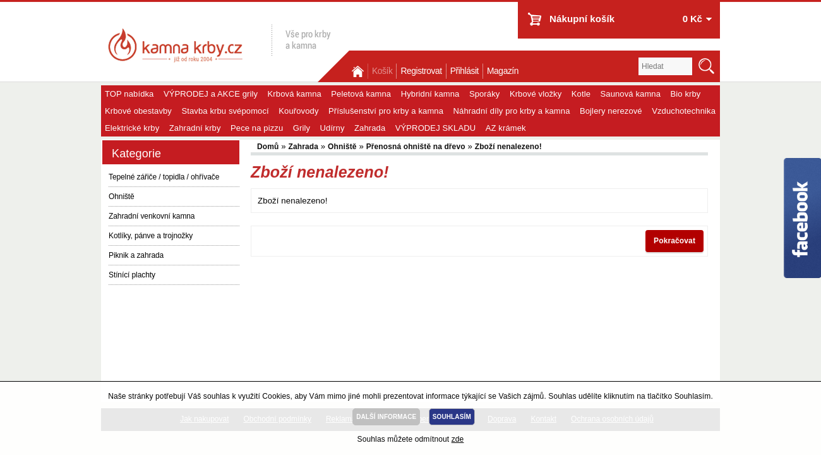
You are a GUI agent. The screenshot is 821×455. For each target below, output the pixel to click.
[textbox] (665, 66)
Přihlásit (464, 71)
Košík (382, 71)
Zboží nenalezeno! (508, 146)
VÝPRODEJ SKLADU (435, 128)
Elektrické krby (132, 128)
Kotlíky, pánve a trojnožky (151, 235)
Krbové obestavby (138, 111)
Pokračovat (674, 240)
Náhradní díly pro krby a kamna (511, 111)
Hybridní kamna (430, 94)
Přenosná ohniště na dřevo (415, 146)
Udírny (332, 128)
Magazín (502, 71)
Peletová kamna (361, 94)
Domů (358, 71)
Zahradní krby (195, 128)
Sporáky (484, 94)
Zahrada (369, 128)
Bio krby (686, 94)
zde (458, 439)
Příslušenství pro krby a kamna (385, 111)
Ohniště (122, 196)
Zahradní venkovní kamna (152, 216)
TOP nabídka (129, 94)
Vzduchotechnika (684, 111)
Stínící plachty (132, 274)
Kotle (581, 94)
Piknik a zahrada (136, 255)
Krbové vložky (535, 94)
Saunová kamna (631, 94)
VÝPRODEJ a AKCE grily (211, 94)
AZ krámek (506, 128)
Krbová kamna (294, 94)
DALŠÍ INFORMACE (386, 416)
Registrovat (420, 71)
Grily (301, 128)
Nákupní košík (581, 18)
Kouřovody (298, 111)
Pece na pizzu (257, 128)
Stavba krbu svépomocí (224, 111)
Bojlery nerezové (611, 111)
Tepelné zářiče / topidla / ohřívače (164, 177)
